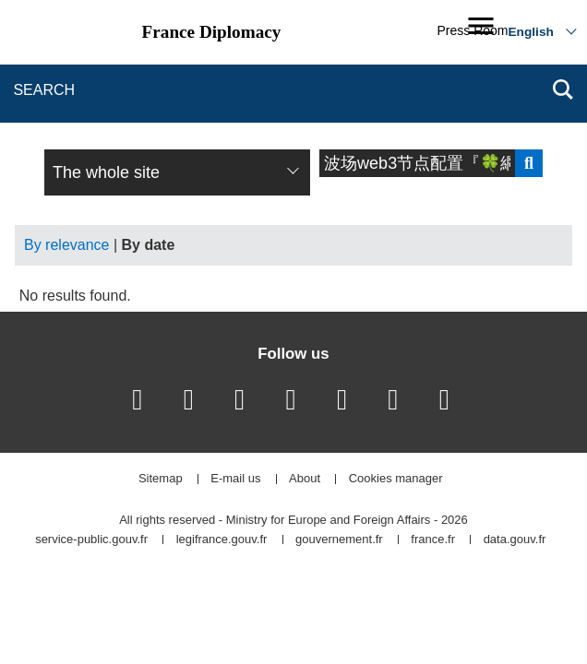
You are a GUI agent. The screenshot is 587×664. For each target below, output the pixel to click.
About (304, 479)
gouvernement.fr (339, 540)
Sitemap (160, 479)
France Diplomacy (212, 32)
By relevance (67, 245)
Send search (529, 163)
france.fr (433, 540)
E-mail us (235, 479)
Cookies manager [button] (396, 479)
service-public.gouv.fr (91, 540)
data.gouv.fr (515, 540)
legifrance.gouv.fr (222, 540)
